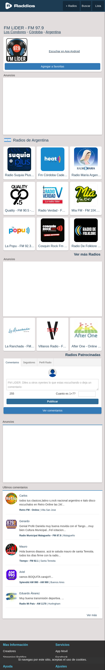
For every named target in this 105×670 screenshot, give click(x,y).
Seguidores (29, 362)
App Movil (62, 651)
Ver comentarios (52, 410)
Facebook (62, 657)
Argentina (53, 32)
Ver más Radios (87, 254)
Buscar (86, 5)
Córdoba (36, 32)
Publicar (52, 401)
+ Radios (71, 5)
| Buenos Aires (41, 582)
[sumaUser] (87, 394)
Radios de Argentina (30, 140)
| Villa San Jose (37, 510)
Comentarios (12, 362)
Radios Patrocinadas (82, 355)
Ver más (92, 615)
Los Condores (15, 32)
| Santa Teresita (37, 561)
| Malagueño (47, 535)
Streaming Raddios (14, 657)
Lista (98, 5)
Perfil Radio (45, 362)
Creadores (9, 651)
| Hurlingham (39, 603)
